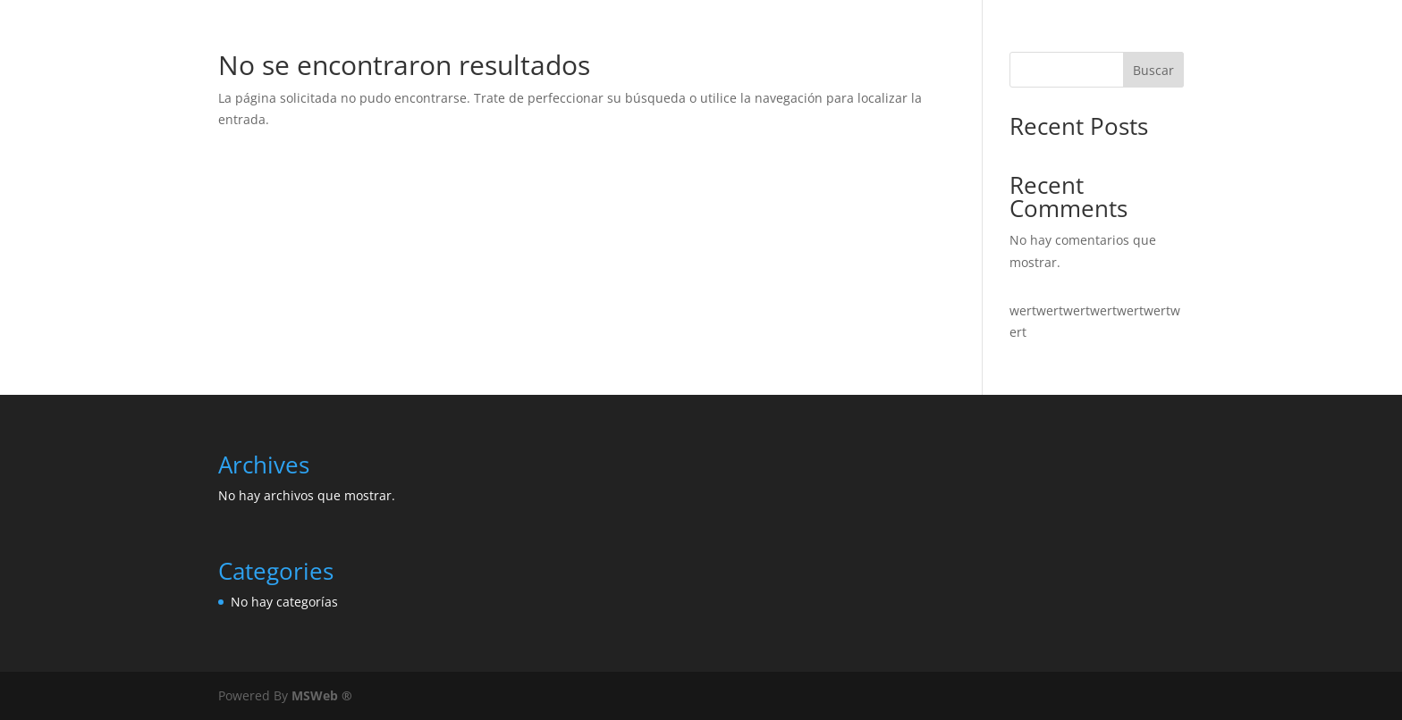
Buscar (1153, 70)
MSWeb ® (321, 695)
